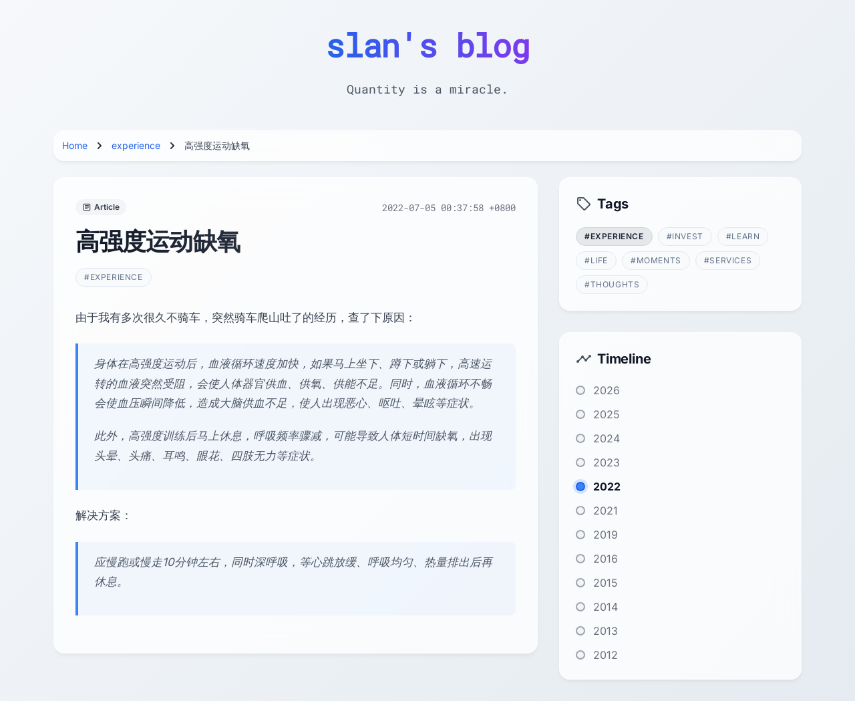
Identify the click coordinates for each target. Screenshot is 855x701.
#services (727, 260)
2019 (605, 534)
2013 (605, 631)
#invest (685, 236)
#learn (743, 236)
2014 (605, 606)
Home (75, 145)
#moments (656, 260)
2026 (606, 390)
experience (136, 145)
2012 (605, 655)
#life (596, 260)
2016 (605, 558)
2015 (605, 582)
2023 (606, 462)
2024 (606, 438)
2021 (605, 510)
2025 (606, 414)
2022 (607, 486)
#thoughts (611, 284)
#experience (113, 277)
